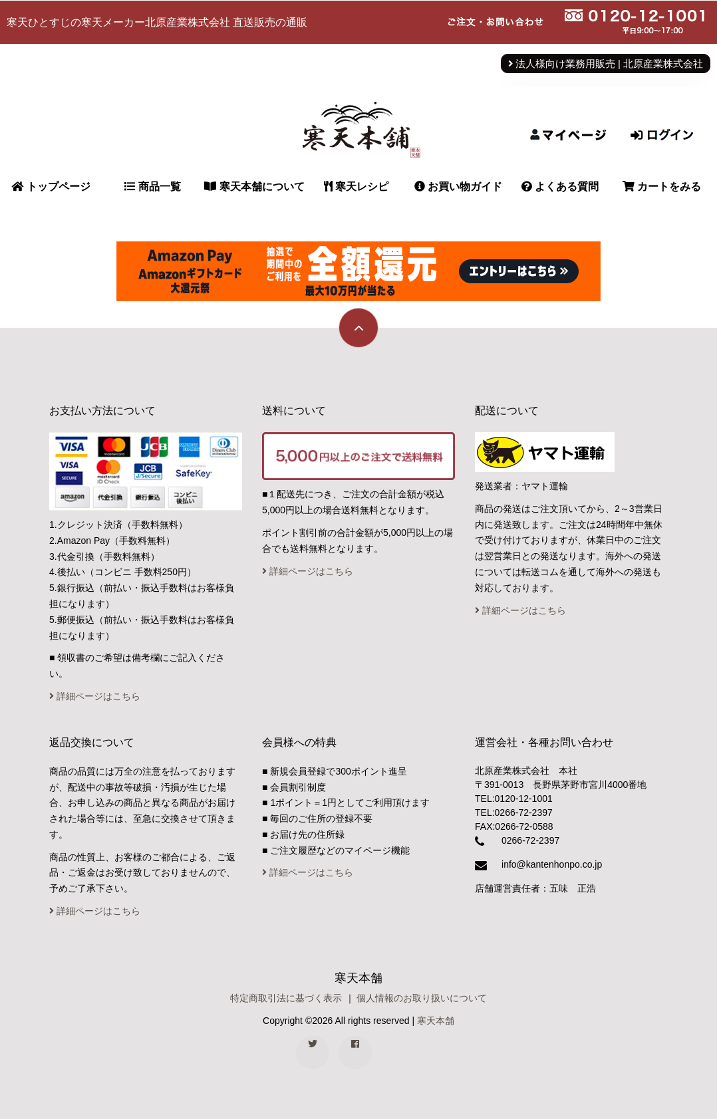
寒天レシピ (356, 186)
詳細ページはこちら (94, 696)
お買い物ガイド (458, 186)
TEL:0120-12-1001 (514, 798)
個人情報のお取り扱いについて (422, 998)
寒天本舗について (254, 186)
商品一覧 (152, 186)
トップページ (50, 186)
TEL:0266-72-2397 (514, 812)
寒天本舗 (435, 1020)
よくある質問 (560, 186)
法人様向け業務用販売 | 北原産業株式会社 (605, 64)
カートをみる (662, 186)
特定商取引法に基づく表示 (286, 998)
